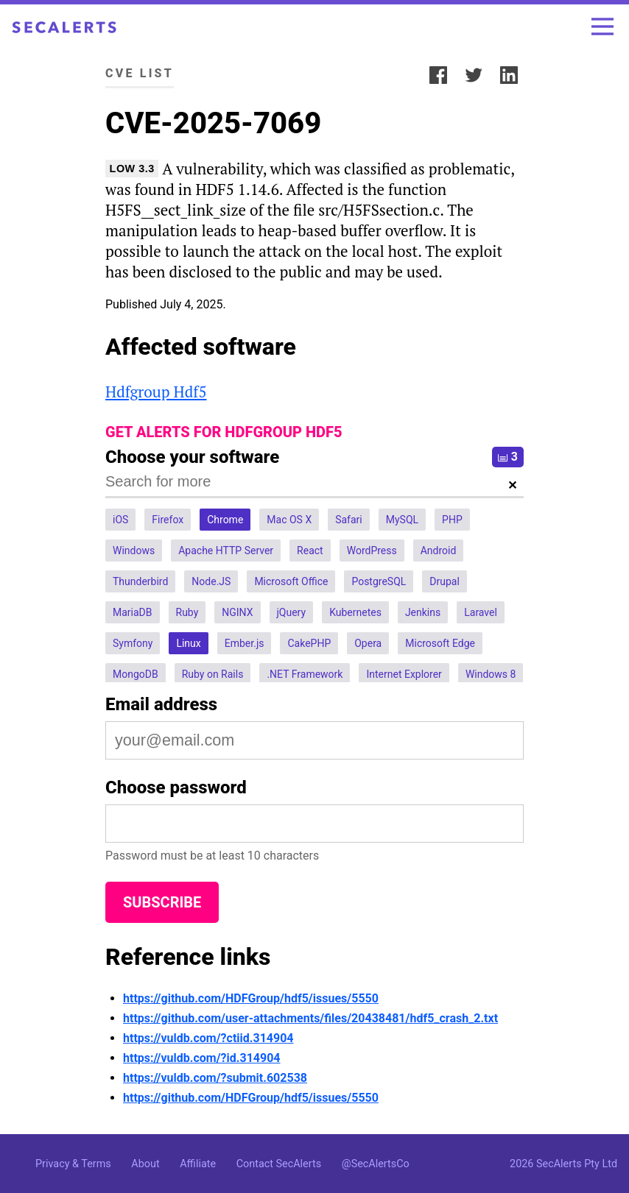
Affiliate (198, 1164)
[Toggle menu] (602, 26)
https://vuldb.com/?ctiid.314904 (208, 1038)
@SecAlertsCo (376, 1164)
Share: (401, 73)
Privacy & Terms (73, 1164)
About (145, 1164)
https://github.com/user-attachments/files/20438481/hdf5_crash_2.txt (310, 1018)
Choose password (176, 787)
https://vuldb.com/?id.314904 (202, 1058)
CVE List (139, 73)
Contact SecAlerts (278, 1164)
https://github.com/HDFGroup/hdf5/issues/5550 (251, 998)
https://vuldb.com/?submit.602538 (215, 1078)
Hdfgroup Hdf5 (156, 391)
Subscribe (162, 902)
